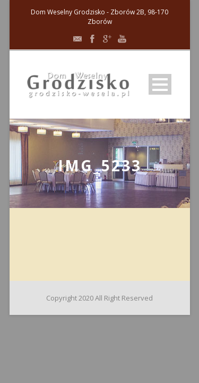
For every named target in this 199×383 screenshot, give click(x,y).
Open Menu (160, 84)
